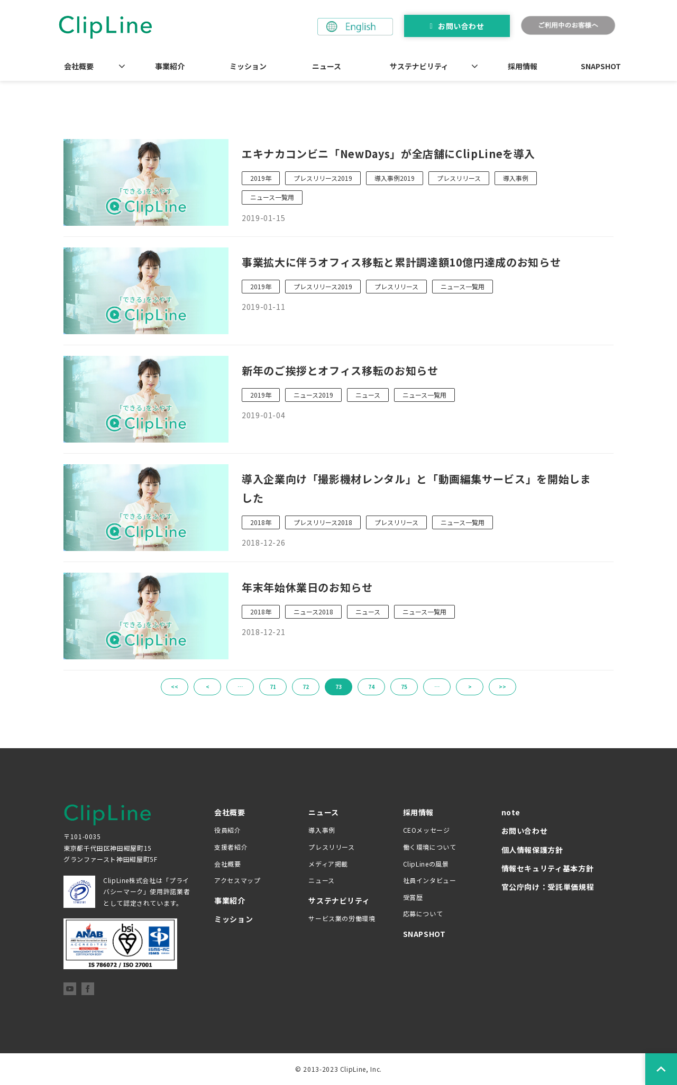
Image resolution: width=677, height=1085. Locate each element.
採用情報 (522, 66)
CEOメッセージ (426, 829)
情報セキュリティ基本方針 (547, 868)
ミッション (248, 66)
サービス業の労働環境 (341, 918)
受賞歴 (413, 897)
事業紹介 (170, 66)
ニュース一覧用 (272, 196)
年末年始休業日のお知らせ (307, 587)
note (511, 812)
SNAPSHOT (601, 66)
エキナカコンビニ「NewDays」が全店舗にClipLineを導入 (388, 153)
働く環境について (429, 846)
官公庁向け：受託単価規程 (547, 886)
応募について (423, 913)
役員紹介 (227, 829)
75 (404, 687)
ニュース (326, 66)
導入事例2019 (394, 177)
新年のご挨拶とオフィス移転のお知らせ (340, 370)
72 (306, 687)
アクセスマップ (237, 880)
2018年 (260, 522)
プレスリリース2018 (323, 522)
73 (338, 687)
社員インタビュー (429, 880)
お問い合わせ (461, 26)
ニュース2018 (313, 611)
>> (502, 687)
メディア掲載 (328, 863)
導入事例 (515, 177)
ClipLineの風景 (426, 863)
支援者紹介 (231, 846)
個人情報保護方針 (532, 849)
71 (273, 687)
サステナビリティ (419, 66)
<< (174, 687)
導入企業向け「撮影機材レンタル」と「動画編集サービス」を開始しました (416, 488)
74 (371, 687)
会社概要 (79, 66)
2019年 (260, 177)
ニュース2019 (313, 394)
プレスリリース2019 (323, 177)
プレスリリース (459, 177)
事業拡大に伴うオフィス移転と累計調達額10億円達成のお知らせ (401, 262)
